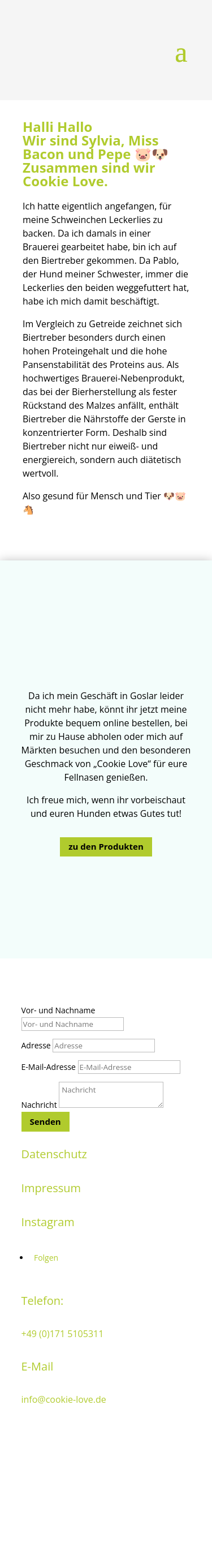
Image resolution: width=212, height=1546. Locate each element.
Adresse (36, 1045)
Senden (45, 1121)
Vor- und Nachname (58, 1010)
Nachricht (39, 1104)
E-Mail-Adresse (48, 1066)
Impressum (51, 1188)
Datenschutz (54, 1154)
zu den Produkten (106, 846)
